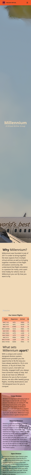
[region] (15, 296)
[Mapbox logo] (6, 311)
